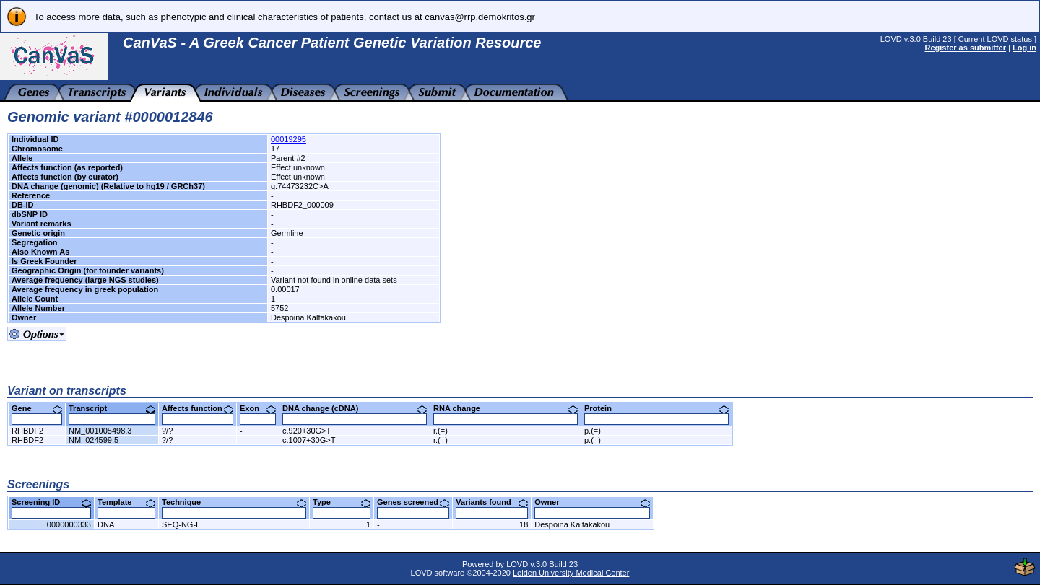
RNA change (505, 408)
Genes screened (413, 502)
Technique (234, 502)
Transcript (112, 408)
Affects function (197, 408)
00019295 (288, 139)
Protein (656, 408)
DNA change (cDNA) (354, 408)
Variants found (492, 502)
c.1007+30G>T (308, 440)
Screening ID (51, 502)
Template (126, 502)
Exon (258, 408)
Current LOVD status (995, 39)
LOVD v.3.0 (526, 564)
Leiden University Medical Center (571, 572)
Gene (37, 408)
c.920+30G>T (306, 430)
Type (341, 502)
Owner (592, 502)
